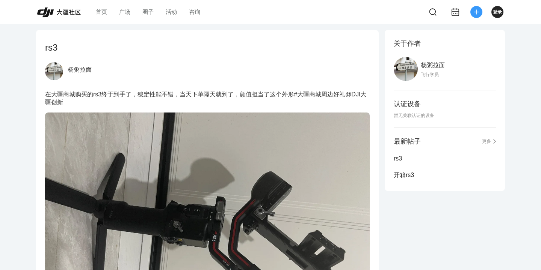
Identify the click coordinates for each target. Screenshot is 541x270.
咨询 (194, 12)
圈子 (148, 12)
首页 (101, 12)
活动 (171, 12)
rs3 (398, 158)
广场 (124, 12)
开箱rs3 (404, 175)
